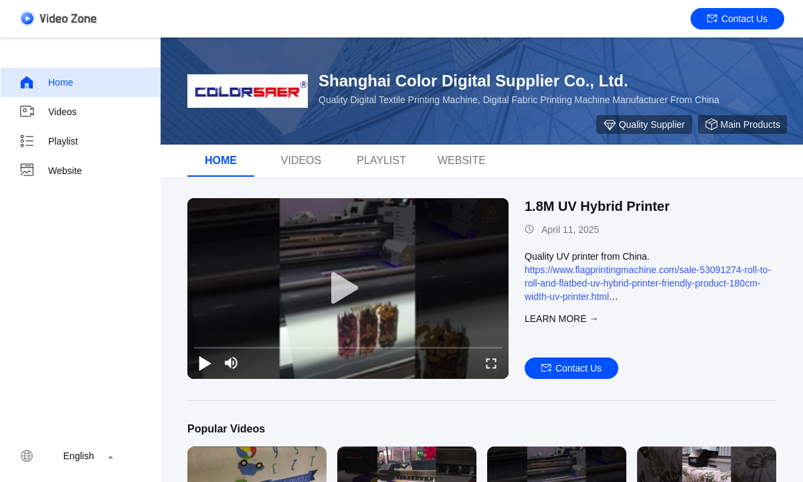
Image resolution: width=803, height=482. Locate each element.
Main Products (742, 124)
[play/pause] (204, 363)
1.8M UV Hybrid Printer (597, 206)
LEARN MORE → (561, 318)
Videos (48, 112)
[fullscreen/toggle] (491, 363)
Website (50, 171)
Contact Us (737, 18)
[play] (348, 288)
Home (46, 82)
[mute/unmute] (231, 363)
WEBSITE (462, 160)
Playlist (48, 141)
